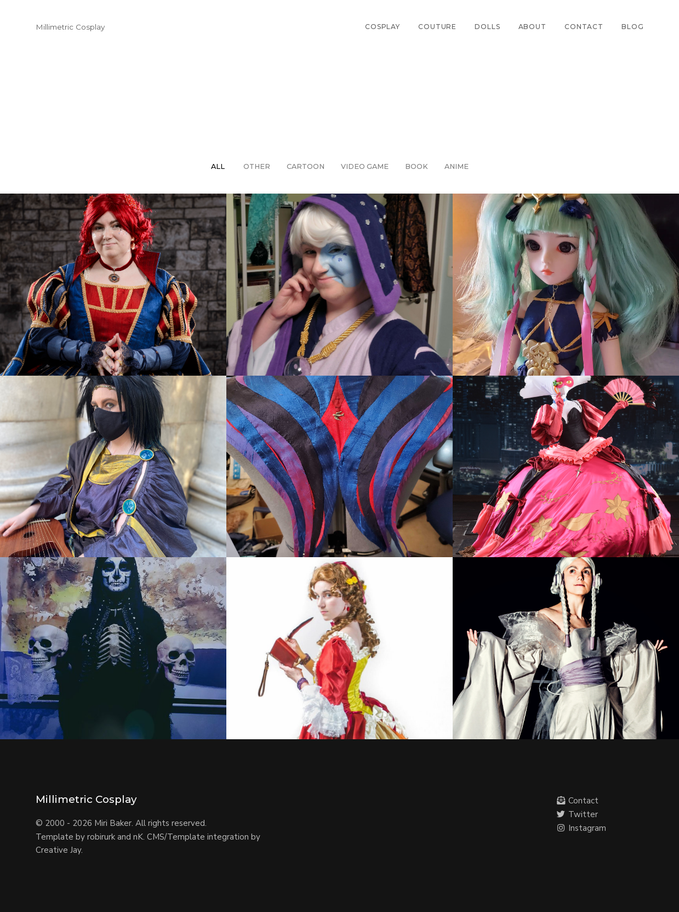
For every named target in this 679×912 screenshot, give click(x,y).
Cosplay (382, 26)
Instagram (581, 828)
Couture (437, 26)
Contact (583, 26)
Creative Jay (58, 850)
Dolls (487, 26)
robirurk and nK (115, 836)
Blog (632, 26)
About (532, 26)
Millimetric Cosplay (70, 26)
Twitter (577, 814)
